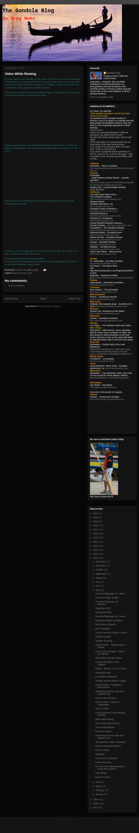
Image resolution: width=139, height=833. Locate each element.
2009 (95, 799)
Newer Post (11, 299)
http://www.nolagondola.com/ (103, 292)
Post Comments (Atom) (49, 306)
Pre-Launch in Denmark (106, 758)
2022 (95, 513)
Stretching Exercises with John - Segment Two (110, 692)
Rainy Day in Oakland (105, 624)
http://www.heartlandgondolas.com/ (106, 320)
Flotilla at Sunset (103, 636)
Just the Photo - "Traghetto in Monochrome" (108, 686)
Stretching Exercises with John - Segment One (110, 736)
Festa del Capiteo (103, 731)
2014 (95, 542)
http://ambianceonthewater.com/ (105, 313)
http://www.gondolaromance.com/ (105, 216)
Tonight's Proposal (103, 641)
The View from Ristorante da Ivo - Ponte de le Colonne (110, 767)
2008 (95, 803)
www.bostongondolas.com (102, 299)
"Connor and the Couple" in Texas (111, 632)
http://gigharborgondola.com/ (103, 387)
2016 (95, 533)
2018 (95, 525)
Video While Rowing (104, 719)
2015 (95, 537)
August (99, 578)
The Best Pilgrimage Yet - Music (110, 593)
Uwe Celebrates (102, 628)
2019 (95, 521)
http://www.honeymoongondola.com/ (107, 399)
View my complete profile (101, 97)
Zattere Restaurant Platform (108, 746)
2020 (95, 517)
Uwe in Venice (102, 708)
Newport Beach (19, 273)
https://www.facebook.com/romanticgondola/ (111, 278)
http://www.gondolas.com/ (102, 220)
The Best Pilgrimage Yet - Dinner (110, 616)
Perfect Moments (103, 762)
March (99, 786)
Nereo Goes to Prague (105, 698)
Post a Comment (16, 286)
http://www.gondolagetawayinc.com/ (106, 230)
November (101, 565)
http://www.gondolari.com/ (102, 361)
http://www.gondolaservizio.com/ (105, 249)
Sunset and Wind (103, 612)
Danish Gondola (102, 777)
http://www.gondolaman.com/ (103, 263)
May (98, 590)
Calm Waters (101, 773)
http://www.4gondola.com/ (102, 285)
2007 (95, 807)
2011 (95, 554)
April (98, 782)
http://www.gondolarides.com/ (103, 211)
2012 (95, 550)
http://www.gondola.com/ (101, 206)
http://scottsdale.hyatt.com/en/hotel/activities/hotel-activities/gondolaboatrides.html (112, 183)
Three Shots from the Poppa (108, 658)
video (30, 273)
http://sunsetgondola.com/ (119, 225)
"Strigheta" (100, 754)
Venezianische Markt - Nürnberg (110, 742)
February (100, 790)
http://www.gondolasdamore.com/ (105, 239)
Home (43, 299)
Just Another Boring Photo (107, 723)
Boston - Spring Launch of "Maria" (111, 668)
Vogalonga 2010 (102, 608)
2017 (95, 529)
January (100, 794)
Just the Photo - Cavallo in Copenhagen (107, 703)
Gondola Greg (113, 73)
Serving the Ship (103, 672)
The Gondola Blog (28, 11)
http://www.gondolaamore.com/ (104, 235)
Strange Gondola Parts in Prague (110, 681)
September (101, 574)
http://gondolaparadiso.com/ (103, 244)
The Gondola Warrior (105, 727)
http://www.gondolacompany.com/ (105, 199)
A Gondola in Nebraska (106, 677)
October (100, 569)
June (98, 586)
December (101, 561)
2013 (95, 546)
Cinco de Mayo (102, 750)
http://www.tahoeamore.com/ (103, 254)
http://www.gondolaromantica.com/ (111, 306)
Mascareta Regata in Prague (108, 620)
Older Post (74, 299)
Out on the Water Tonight (106, 597)
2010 (95, 558)
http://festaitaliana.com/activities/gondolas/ (109, 378)
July (98, 582)
